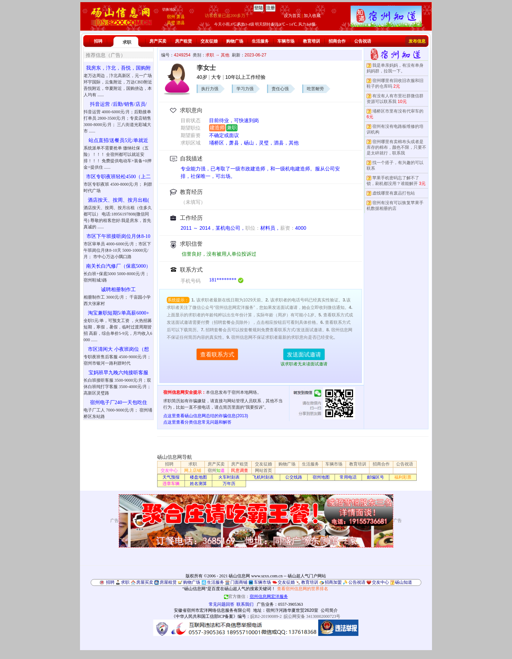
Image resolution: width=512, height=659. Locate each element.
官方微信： (256, 596)
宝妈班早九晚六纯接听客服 (118, 372)
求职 (127, 42)
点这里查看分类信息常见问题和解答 (197, 422)
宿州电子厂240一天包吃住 (118, 402)
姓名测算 (198, 483)
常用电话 (348, 477)
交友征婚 (209, 41)
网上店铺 (192, 470)
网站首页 (263, 470)
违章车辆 (171, 483)
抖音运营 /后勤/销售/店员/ (118, 104)
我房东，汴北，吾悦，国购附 (118, 68)
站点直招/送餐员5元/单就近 (119, 140)
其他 (225, 55)
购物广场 (234, 41)
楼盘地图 (198, 477)
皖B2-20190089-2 (266, 616)
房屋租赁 (168, 582)
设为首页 (292, 15)
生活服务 (260, 41)
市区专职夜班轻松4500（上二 (118, 176)
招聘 (98, 41)
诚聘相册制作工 (118, 289)
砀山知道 (403, 582)
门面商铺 (238, 582)
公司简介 (329, 610)
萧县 (180, 16)
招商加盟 (333, 582)
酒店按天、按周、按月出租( (118, 200)
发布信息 (417, 41)
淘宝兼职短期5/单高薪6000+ (118, 313)
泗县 (180, 22)
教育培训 (311, 41)
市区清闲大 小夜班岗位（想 (118, 349)
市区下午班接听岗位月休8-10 (118, 236)
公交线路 (293, 477)
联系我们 (245, 604)
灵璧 (171, 22)
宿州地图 (321, 477)
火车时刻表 (229, 477)
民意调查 (239, 470)
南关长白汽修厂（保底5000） (118, 266)
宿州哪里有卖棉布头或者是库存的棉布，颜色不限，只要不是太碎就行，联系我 (396, 147)
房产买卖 (157, 41)
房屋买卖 (144, 582)
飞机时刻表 (263, 477)
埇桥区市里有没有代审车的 (397, 111)
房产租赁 (183, 41)
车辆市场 (285, 41)
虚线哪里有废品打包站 (393, 193)
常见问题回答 (221, 604)
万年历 (229, 483)
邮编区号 (375, 477)
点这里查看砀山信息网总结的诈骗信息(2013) (205, 415)
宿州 (171, 16)
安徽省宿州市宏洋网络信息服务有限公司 (212, 610)
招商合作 (337, 41)
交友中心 (169, 470)
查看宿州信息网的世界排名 (302, 588)
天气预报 (171, 477)
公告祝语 (362, 41)
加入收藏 (312, 15)
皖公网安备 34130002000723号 (312, 616)
